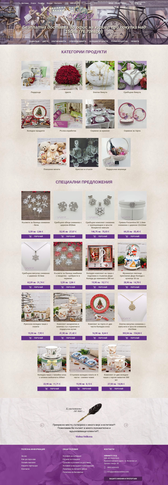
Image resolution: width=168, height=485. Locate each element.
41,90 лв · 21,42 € (67, 333)
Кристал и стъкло (84, 169)
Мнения (49, 3)
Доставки (25, 3)
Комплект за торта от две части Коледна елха (100, 325)
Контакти (58, 3)
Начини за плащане (71, 459)
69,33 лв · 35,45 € (132, 231)
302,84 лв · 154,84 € (132, 333)
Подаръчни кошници (116, 169)
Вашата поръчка (141, 3)
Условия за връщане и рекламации (78, 466)
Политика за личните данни (75, 469)
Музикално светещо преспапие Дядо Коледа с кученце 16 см (132, 276)
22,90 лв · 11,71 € (51, 384)
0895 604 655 (74, 3)
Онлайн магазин (28, 462)
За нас (24, 456)
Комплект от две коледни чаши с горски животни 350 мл (116, 377)
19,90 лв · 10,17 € (100, 282)
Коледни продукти (98, 41)
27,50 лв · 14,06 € (116, 384)
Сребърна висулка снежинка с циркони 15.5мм (36, 274)
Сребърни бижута (77, 41)
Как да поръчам (28, 459)
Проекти (135, 41)
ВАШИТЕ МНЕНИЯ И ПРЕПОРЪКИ (123, 479)
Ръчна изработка (119, 41)
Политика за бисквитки (73, 472)
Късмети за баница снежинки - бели (36, 223)
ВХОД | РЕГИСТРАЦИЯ (117, 3)
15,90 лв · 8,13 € (84, 384)
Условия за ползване (72, 456)
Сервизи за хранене (100, 131)
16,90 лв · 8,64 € (100, 333)
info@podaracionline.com (118, 472)
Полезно (41, 3)
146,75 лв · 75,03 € (100, 231)
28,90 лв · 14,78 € (132, 282)
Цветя (45, 41)
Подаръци (34, 41)
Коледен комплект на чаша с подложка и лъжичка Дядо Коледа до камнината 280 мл (100, 276)
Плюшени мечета (52, 169)
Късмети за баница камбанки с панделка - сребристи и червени (68, 276)
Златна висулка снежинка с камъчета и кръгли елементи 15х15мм (132, 326)
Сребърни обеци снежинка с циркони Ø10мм (68, 223)
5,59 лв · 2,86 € (35, 231)
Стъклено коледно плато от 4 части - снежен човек (84, 376)
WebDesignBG (67, 483)
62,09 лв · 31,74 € (35, 282)
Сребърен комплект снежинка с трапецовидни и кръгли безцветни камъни (100, 225)
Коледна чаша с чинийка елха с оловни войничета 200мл (52, 376)
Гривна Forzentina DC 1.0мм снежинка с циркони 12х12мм (132, 223)
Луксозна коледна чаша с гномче (36, 325)
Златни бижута (58, 41)
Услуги (33, 3)
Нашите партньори (29, 466)
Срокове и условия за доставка (77, 462)
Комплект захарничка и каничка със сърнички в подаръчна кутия (68, 326)
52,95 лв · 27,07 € (67, 231)
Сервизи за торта (132, 131)
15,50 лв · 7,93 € (36, 333)
